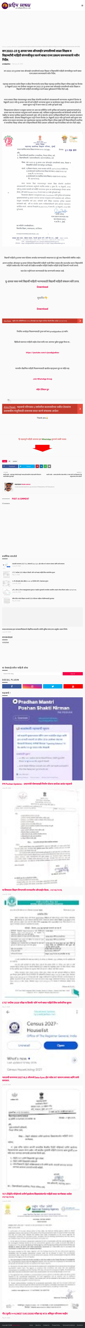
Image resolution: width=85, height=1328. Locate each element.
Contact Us (46, 1325)
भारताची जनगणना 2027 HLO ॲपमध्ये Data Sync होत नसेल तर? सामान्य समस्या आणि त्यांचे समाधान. (38, 564)
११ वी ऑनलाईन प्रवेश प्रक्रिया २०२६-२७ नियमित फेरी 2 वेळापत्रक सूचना (30, 581)
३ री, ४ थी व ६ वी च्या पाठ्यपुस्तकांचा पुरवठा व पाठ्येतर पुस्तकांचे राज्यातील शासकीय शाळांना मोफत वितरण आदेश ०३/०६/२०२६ (44, 590)
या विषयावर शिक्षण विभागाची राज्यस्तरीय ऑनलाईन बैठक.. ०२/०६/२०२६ (32, 890)
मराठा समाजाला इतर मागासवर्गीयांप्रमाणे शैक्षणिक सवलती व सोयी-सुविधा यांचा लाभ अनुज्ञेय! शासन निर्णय (34, 629)
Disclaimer (80, 1325)
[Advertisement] (42, 27)
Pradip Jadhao (16, 1325)
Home (4, 46)
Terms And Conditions (69, 1325)
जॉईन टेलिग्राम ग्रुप (42, 389)
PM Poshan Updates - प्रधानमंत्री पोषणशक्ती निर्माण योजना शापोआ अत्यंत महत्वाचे (37, 783)
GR (9, 461)
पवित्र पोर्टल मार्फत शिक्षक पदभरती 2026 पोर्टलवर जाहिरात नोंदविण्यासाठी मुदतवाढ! (33, 598)
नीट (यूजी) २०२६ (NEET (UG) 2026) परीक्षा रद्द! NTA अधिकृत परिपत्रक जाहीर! (35, 1313)
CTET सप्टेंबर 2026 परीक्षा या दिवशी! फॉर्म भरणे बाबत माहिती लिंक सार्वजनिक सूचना (33, 572)
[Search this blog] (32, 673)
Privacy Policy (56, 1325)
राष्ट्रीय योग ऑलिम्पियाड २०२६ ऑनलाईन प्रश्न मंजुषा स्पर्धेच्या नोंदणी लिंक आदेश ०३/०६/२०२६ (39, 321)
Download (42, 286)
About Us (38, 1325)
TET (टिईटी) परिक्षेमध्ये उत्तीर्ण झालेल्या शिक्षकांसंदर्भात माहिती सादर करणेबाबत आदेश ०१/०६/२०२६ (37, 1195)
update (9, 46)
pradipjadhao (6, 64)
